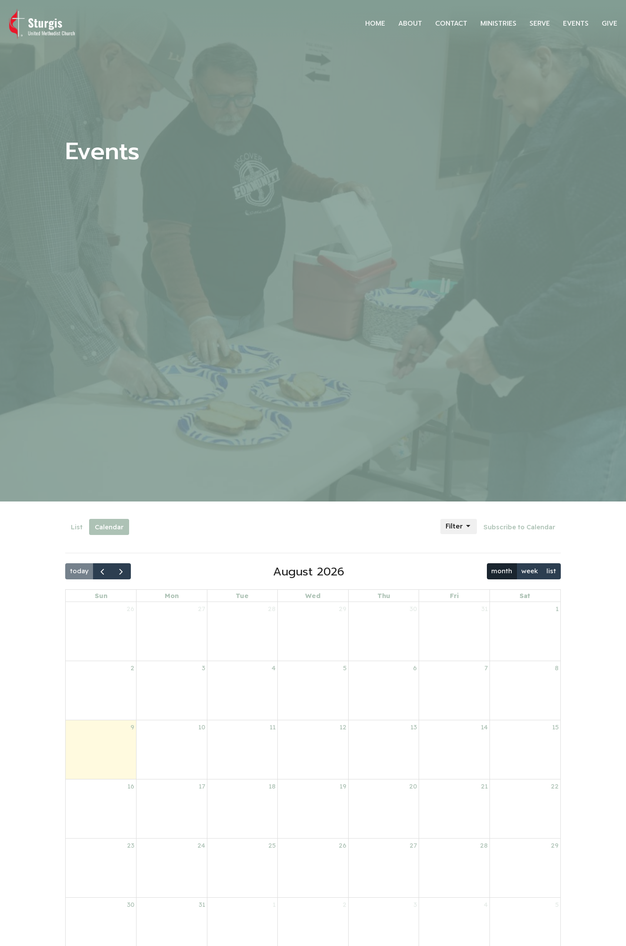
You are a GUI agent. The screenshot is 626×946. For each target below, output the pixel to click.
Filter (459, 526)
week (529, 571)
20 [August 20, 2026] (413, 786)
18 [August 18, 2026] (272, 786)
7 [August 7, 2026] (486, 668)
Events (576, 23)
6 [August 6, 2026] (415, 668)
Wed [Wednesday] (312, 596)
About (410, 23)
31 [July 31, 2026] (484, 609)
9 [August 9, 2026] (132, 727)
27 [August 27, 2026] (413, 845)
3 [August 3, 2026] (203, 668)
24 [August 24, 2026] (201, 845)
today (79, 571)
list (551, 571)
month (501, 571)
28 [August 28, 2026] (484, 845)
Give (609, 23)
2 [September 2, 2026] (344, 904)
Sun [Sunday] (101, 596)
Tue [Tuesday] (242, 596)
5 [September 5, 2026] (557, 904)
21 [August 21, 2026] (484, 786)
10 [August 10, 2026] (201, 727)
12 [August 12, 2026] (343, 727)
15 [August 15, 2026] (555, 727)
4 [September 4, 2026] (486, 904)
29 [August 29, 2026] (555, 845)
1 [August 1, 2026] (557, 609)
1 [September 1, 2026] (274, 904)
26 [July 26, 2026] (130, 609)
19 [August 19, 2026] (343, 786)
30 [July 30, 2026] (413, 609)
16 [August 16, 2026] (130, 786)
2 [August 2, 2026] (132, 668)
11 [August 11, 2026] (273, 727)
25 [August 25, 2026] (272, 845)
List (77, 527)
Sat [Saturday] (524, 596)
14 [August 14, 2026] (484, 727)
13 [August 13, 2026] (413, 727)
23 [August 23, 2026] (130, 845)
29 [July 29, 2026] (342, 609)
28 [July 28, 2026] (272, 609)
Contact (451, 23)
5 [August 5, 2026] (344, 668)
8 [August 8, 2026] (557, 668)
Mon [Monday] (172, 596)
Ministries (498, 23)
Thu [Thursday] (383, 596)
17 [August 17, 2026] (202, 786)
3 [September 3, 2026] (415, 904)
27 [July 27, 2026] (201, 609)
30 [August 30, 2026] (130, 904)
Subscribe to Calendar (519, 527)
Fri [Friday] (454, 596)
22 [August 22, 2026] (555, 786)
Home (375, 23)
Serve (539, 23)
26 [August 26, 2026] (342, 845)
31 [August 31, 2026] (202, 904)
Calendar (109, 527)
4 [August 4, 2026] (274, 668)
